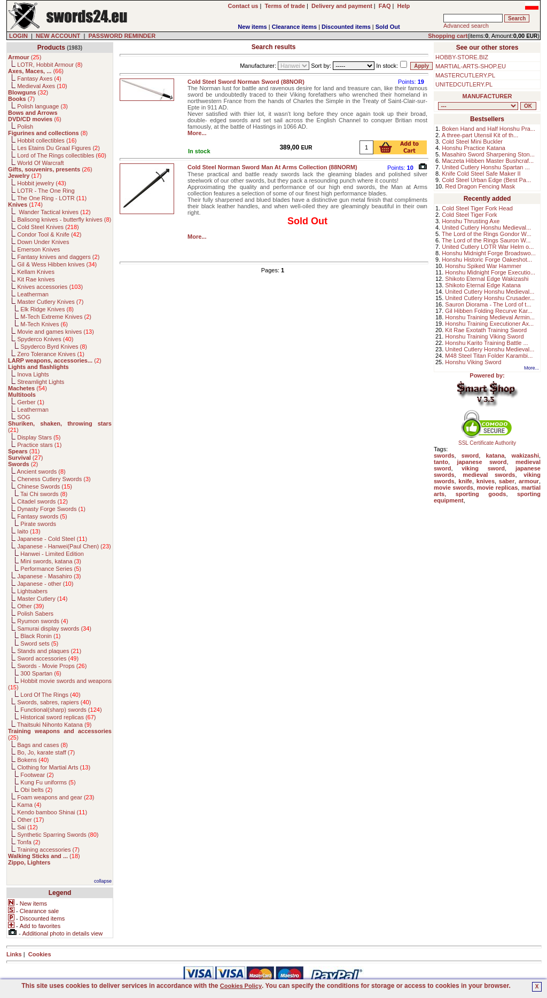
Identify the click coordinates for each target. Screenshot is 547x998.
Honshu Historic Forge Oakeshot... (487, 259)
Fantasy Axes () (39, 78)
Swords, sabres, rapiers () (54, 702)
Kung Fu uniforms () (47, 782)
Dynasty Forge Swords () (51, 509)
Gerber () (30, 402)
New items (252, 26)
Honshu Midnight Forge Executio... (490, 272)
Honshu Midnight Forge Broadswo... (488, 253)
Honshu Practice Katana (473, 148)
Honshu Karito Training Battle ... (486, 343)
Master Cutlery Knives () (50, 301)
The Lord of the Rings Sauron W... (486, 240)
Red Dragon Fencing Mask (480, 186)
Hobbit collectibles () (46, 140)
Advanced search (466, 25)
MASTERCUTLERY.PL (465, 75)
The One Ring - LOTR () (52, 198)
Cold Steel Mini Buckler (472, 141)
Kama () (29, 804)
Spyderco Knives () (45, 339)
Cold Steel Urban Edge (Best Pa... (486, 180)
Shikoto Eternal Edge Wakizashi (486, 279)
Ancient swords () (41, 471)
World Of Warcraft (40, 163)
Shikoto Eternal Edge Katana (482, 285)
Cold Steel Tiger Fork (469, 214)
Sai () (27, 827)
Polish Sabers (35, 613)
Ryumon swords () (42, 621)
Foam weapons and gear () (55, 797)
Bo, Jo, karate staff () (46, 752)
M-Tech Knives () (44, 324)
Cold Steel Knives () (48, 227)
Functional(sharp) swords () (60, 709)
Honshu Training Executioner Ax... (489, 323)
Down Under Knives (43, 242)
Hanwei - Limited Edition (52, 554)
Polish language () (42, 106)
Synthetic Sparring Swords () (57, 834)
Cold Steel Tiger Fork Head (477, 208)
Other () (30, 606)
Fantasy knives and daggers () (58, 257)
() (24, 57)
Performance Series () (50, 568)
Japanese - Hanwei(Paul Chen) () (64, 546)
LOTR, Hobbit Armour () (49, 64)
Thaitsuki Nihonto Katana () (54, 724)
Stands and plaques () (49, 651)
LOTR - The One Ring (45, 190)
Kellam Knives (35, 272)
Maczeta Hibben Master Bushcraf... (488, 161)
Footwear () (36, 775)
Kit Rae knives (35, 279)
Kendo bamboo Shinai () (52, 812)
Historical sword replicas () (58, 717)
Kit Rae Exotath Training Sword (486, 330)
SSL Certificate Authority (487, 440)
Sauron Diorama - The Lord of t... (488, 304)
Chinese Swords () (44, 486)
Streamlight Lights (40, 382)
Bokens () (33, 760)
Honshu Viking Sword (473, 362)
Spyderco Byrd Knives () (53, 346)
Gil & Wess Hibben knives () (57, 264)
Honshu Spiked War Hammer (483, 266)
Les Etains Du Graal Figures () (58, 148)
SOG (23, 417)
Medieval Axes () (42, 86)
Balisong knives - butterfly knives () (64, 219)
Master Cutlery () (42, 598)
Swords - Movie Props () (52, 666)
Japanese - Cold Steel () (52, 539)
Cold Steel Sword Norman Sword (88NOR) (245, 81)
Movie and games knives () (55, 331)
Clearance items (294, 26)
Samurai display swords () (54, 628)
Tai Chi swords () (43, 494)
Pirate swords (38, 524)
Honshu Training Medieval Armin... (490, 317)
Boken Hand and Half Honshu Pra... (488, 128)
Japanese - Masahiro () (49, 576)
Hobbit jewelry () (41, 183)
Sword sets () (39, 643)
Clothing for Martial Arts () (53, 767)
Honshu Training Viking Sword (484, 336)
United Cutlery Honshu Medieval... (486, 227)
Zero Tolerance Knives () (50, 354)
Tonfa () (28, 842)
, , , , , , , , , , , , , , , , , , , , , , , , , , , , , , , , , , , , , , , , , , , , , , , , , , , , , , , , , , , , (478, 106)
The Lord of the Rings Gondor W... (487, 234)
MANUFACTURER (487, 96)
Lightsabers (32, 591)
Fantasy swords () (42, 516)
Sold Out (388, 26)
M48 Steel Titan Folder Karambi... (489, 355)
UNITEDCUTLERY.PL (464, 84)
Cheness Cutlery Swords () (54, 479)
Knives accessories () (50, 287)
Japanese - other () (45, 583)
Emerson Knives (38, 249)
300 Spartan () (40, 673)
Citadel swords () (42, 501)
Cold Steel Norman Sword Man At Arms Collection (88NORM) (272, 167)
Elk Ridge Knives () (47, 309)
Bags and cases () (42, 745)
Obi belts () (36, 790)
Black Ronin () (40, 636)
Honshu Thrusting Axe (470, 221)
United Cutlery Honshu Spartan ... (485, 167)
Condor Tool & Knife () (49, 234)
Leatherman (33, 294)
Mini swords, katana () (50, 561)
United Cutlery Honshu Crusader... (490, 298)
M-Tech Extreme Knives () (55, 316)
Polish (25, 126)
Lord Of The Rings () (50, 694)
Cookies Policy (241, 986)
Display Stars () (38, 437)
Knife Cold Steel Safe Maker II (481, 173)
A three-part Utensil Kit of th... (480, 135)
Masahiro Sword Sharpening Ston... (488, 154)
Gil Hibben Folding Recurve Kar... (488, 311)
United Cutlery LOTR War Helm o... (488, 246)
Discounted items (346, 26)
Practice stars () (39, 445)
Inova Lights (33, 374)
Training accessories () (48, 849)
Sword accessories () (48, 658)
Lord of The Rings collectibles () (61, 155)
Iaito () (28, 531)
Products (51, 47)
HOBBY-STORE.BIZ (461, 57)
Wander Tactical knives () (54, 212)
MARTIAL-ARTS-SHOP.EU (470, 66)
